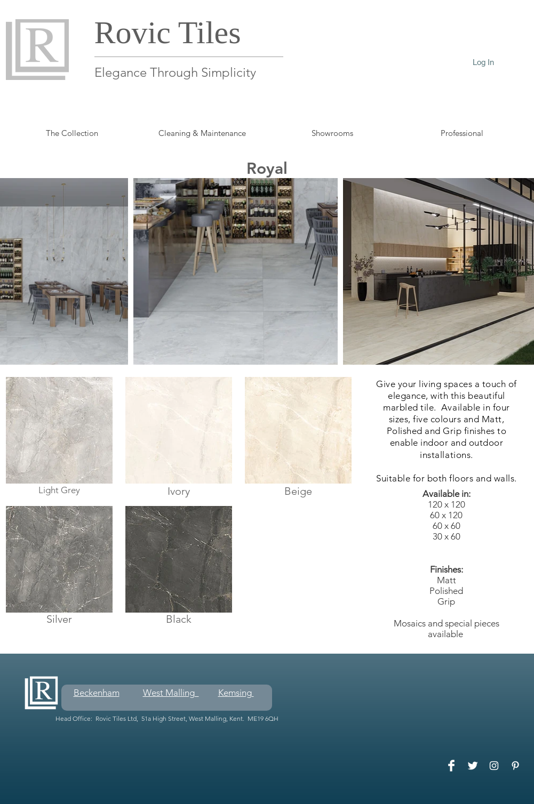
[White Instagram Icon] (494, 765)
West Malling (171, 692)
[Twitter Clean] (473, 765)
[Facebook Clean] (451, 765)
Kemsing (236, 692)
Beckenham (96, 692)
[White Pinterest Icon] (515, 765)
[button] (462, 133)
